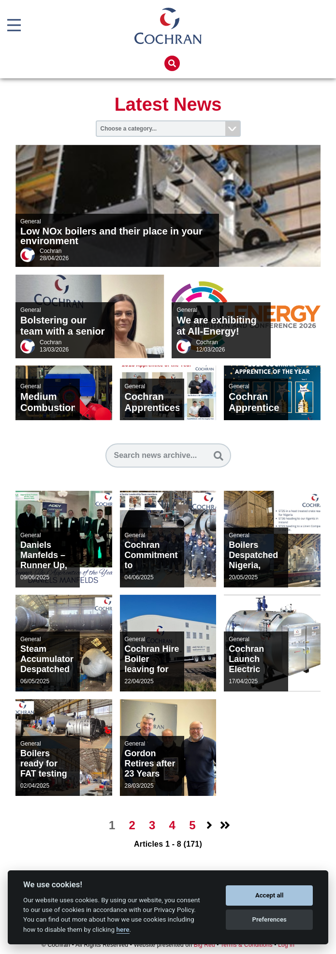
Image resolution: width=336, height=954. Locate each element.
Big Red (204, 944)
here (123, 929)
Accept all (269, 895)
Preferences (269, 919)
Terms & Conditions (246, 944)
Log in (286, 944)
